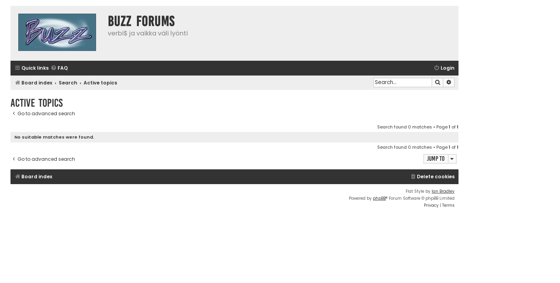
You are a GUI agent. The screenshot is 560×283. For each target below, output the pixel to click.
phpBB (379, 198)
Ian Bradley (443, 191)
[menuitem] (59, 68)
